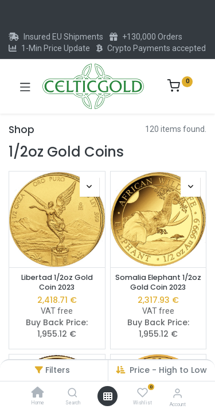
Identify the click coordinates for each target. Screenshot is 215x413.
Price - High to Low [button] (168, 370)
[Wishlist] (142, 393)
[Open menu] (107, 396)
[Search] (72, 393)
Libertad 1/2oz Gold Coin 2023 (57, 282)
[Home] (38, 393)
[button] (89, 187)
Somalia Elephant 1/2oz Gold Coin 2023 (158, 282)
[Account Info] (177, 393)
